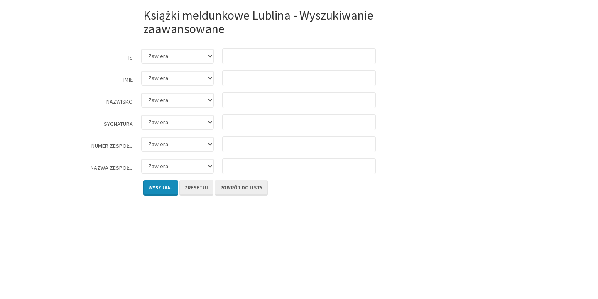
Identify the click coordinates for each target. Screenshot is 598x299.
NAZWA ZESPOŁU (112, 168)
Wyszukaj (161, 187)
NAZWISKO (119, 101)
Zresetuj (196, 187)
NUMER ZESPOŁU (112, 146)
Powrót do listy (241, 187)
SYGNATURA (118, 123)
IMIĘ (128, 79)
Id (130, 57)
